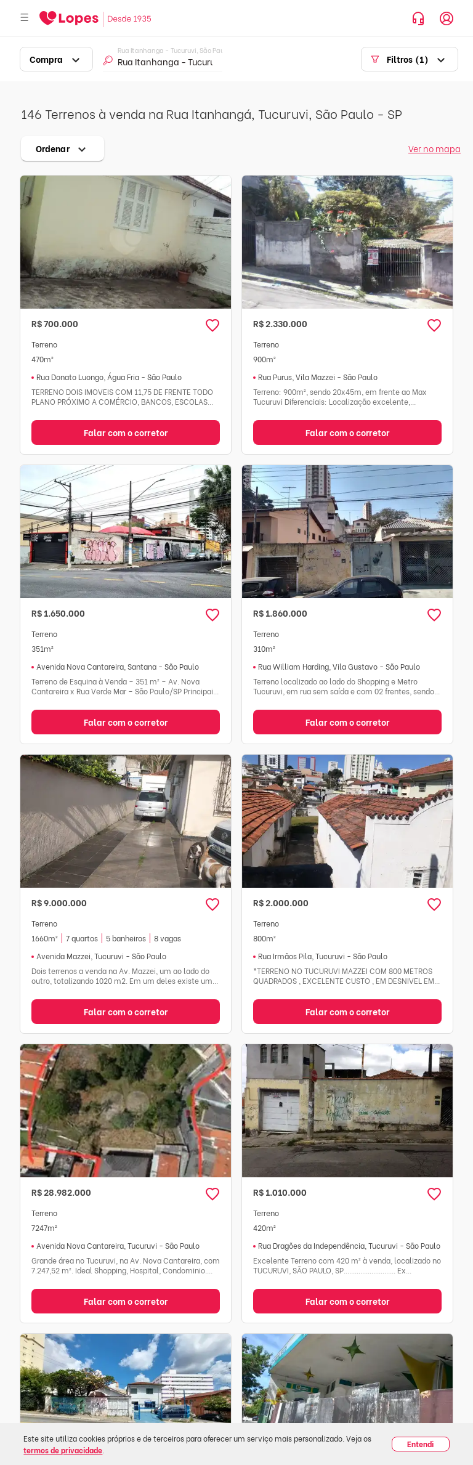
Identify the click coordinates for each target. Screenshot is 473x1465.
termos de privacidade (62, 1450)
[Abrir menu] (25, 18)
